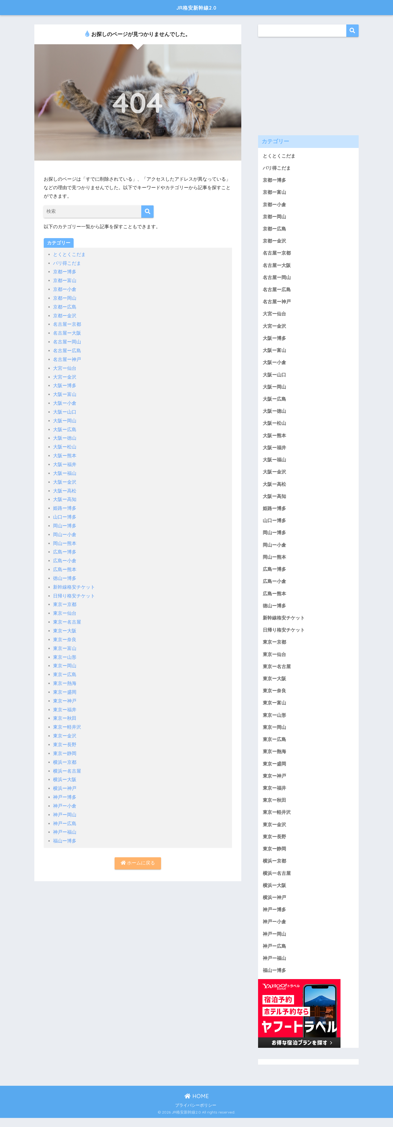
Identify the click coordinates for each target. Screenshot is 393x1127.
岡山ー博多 (64, 521)
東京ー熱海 (64, 676)
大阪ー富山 (64, 392)
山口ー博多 (64, 513)
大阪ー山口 (64, 409)
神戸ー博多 (64, 788)
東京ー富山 (64, 641)
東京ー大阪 (64, 624)
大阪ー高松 (64, 487)
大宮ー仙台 (64, 366)
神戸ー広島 (64, 814)
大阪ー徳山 (64, 435)
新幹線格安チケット (74, 581)
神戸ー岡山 (64, 805)
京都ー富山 (64, 280)
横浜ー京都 (64, 754)
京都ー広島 (64, 306)
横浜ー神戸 (64, 779)
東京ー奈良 (64, 633)
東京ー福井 (64, 702)
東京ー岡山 (64, 659)
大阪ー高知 (64, 495)
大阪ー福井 (64, 461)
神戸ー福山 (64, 822)
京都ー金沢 (64, 314)
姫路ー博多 (64, 504)
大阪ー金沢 (64, 478)
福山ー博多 (64, 831)
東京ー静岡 (64, 745)
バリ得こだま (67, 263)
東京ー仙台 (64, 607)
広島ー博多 (64, 547)
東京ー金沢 (64, 728)
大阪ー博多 (64, 383)
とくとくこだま (69, 254)
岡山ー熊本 (64, 538)
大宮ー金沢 (64, 374)
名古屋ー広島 (67, 349)
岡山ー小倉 (64, 530)
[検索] (147, 211)
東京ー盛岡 (64, 685)
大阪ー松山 (64, 444)
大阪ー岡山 (64, 418)
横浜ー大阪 (64, 771)
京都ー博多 (64, 271)
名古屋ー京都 (67, 323)
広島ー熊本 (64, 564)
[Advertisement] (308, 82)
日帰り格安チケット (74, 590)
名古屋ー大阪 (67, 332)
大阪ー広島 (64, 426)
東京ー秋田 (64, 710)
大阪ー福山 (64, 469)
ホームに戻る (138, 853)
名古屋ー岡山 (67, 340)
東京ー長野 (64, 736)
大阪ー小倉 (64, 400)
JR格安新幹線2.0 (196, 7)
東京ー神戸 (64, 693)
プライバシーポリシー (195, 1114)
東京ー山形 (64, 650)
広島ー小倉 (64, 555)
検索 (352, 30)
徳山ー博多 (64, 573)
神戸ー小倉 (64, 797)
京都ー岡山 (64, 297)
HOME (196, 1105)
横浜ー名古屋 (67, 762)
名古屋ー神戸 (67, 357)
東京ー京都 (64, 599)
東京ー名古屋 (67, 616)
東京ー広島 (64, 667)
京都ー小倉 (64, 288)
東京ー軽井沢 (67, 719)
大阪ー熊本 (64, 452)
